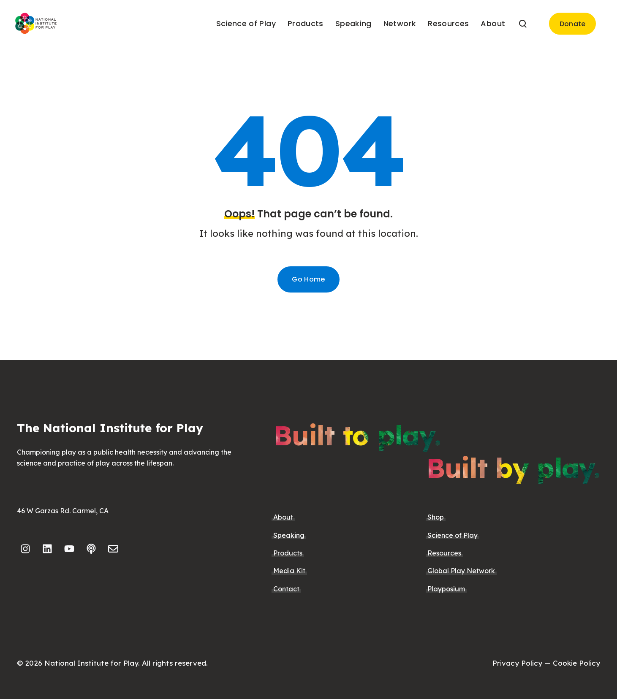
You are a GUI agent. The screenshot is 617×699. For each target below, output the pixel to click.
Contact (286, 589)
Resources (444, 553)
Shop (435, 517)
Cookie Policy (576, 662)
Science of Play (452, 535)
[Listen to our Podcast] (91, 548)
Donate (573, 24)
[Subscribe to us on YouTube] (69, 548)
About (283, 517)
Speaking (288, 535)
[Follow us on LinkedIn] (47, 548)
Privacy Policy (517, 662)
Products (287, 553)
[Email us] (113, 548)
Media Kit (289, 570)
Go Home (308, 279)
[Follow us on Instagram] (25, 548)
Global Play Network (461, 570)
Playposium (446, 589)
